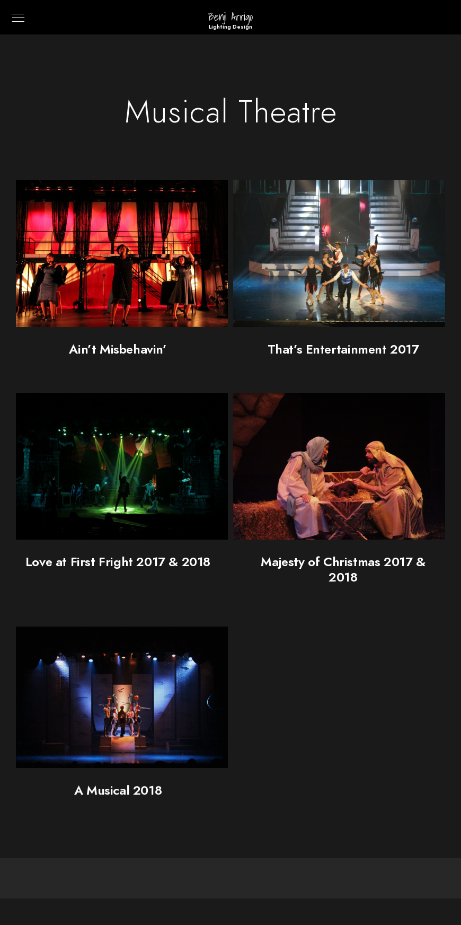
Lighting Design (230, 27)
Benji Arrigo (230, 16)
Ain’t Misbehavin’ (117, 349)
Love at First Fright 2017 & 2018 (117, 561)
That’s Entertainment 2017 (343, 349)
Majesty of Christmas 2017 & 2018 (343, 569)
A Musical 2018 (118, 794)
